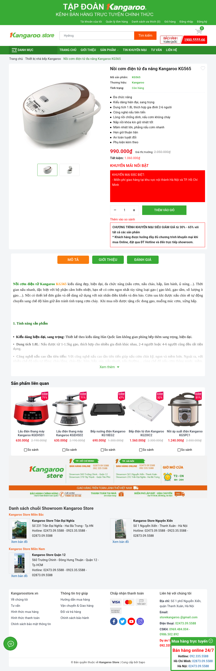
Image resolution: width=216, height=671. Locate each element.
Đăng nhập (186, 21)
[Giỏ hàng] (198, 31)
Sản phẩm (109, 50)
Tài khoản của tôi (91, 21)
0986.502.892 (169, 634)
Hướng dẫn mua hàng (75, 599)
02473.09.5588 (185, 623)
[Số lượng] (124, 210)
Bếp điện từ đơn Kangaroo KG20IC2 (146, 433)
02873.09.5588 (202, 661)
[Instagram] (140, 621)
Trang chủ (67, 50)
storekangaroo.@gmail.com (178, 617)
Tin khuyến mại (135, 50)
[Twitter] (122, 621)
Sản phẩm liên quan (30, 383)
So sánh (33, 449)
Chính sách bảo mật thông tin (31, 624)
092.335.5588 (169, 645)
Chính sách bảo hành (75, 618)
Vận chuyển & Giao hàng (77, 605)
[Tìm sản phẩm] (96, 35)
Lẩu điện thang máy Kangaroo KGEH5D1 (31, 433)
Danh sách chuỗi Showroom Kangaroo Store (51, 508)
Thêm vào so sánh (122, 219)
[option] (58, 113)
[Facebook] (113, 621)
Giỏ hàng (170, 21)
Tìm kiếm (145, 36)
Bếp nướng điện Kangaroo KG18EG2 (108, 433)
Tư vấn (156, 50)
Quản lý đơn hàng (117, 21)
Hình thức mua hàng (25, 611)
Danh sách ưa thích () (146, 21)
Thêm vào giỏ (164, 210)
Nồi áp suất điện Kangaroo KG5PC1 (184, 433)
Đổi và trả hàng (71, 611)
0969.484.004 (178, 629)
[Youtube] (131, 621)
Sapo (142, 662)
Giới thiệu (88, 50)
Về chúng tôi (19, 599)
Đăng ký (202, 21)
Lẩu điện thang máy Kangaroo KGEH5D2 (69, 433)
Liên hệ (171, 50)
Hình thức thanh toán (25, 618)
